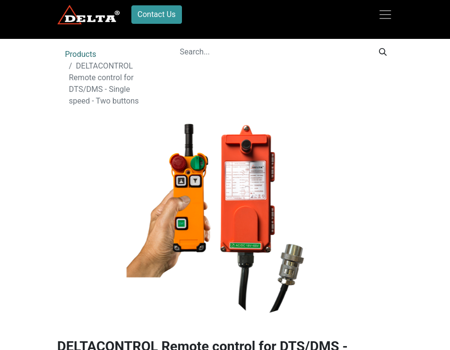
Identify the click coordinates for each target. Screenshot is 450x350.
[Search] (383, 52)
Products (80, 54)
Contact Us (157, 14)
